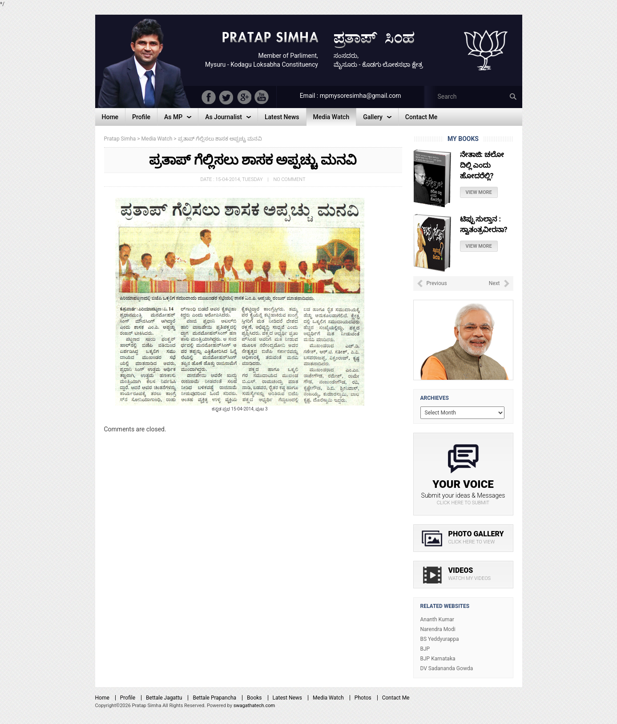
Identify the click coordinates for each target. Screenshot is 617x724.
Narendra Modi (438, 629)
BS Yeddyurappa (439, 639)
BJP (425, 649)
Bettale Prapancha (214, 697)
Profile (127, 697)
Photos (363, 697)
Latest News (287, 697)
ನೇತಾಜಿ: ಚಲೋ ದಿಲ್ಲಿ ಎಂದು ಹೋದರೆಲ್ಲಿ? (482, 165)
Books (254, 697)
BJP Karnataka (438, 659)
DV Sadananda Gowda (446, 668)
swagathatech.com (254, 705)
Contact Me (396, 697)
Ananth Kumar (437, 619)
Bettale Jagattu (164, 697)
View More (479, 192)
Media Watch (328, 697)
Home (102, 697)
